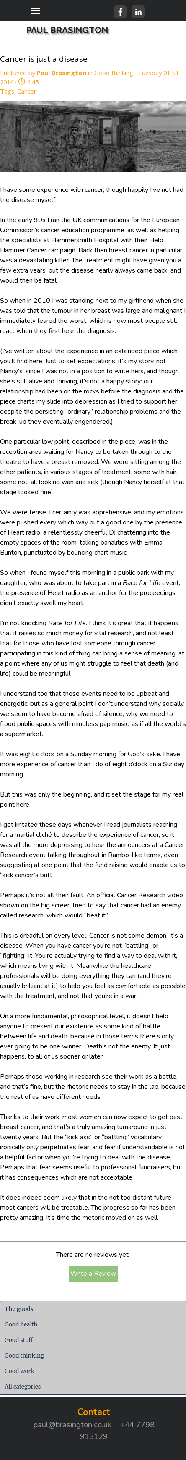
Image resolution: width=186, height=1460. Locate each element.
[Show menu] (36, 11)
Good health (21, 1324)
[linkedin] (138, 11)
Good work (19, 1371)
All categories (23, 1386)
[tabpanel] (94, 1423)
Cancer (26, 91)
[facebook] (120, 11)
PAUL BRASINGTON (67, 30)
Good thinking (24, 1355)
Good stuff (19, 1340)
